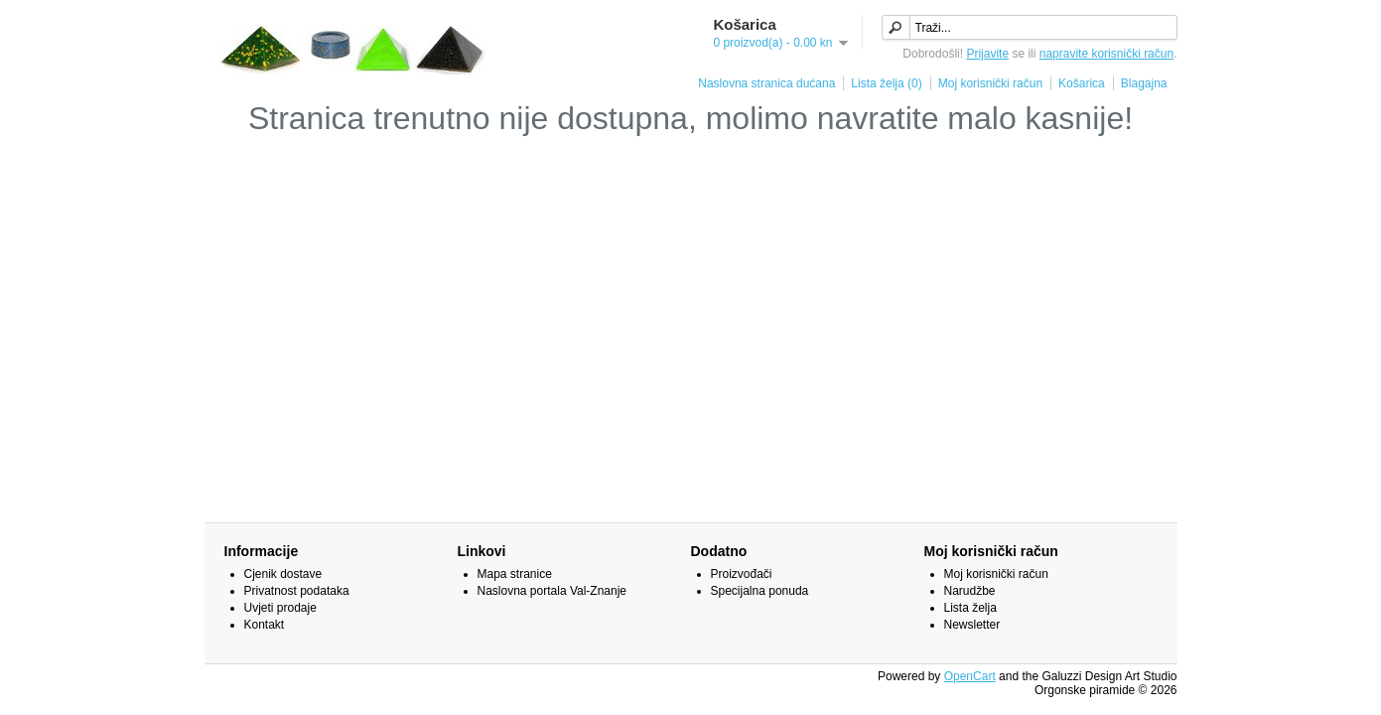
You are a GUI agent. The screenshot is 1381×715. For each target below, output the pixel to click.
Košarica (1081, 83)
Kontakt (264, 625)
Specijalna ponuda (760, 591)
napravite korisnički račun (1106, 54)
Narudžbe (970, 591)
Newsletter (972, 625)
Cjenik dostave (283, 574)
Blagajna (1144, 83)
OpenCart (970, 676)
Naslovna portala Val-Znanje (552, 591)
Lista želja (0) (886, 83)
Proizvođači (741, 574)
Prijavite (987, 54)
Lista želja (970, 608)
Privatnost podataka (296, 591)
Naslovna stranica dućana (766, 83)
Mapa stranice (515, 574)
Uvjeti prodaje (280, 608)
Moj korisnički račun (990, 83)
